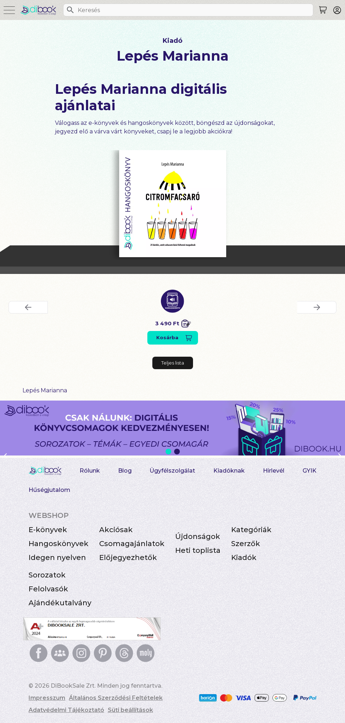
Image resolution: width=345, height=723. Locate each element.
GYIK (309, 470)
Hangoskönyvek (58, 543)
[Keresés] (70, 10)
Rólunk (90, 470)
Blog (125, 470)
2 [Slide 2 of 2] (177, 451)
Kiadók (244, 557)
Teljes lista (172, 363)
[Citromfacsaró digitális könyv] (172, 203)
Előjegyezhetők (128, 557)
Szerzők (245, 543)
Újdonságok (197, 536)
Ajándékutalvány (60, 603)
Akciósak (116, 529)
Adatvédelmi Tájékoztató (66, 710)
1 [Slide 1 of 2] (168, 451)
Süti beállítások (130, 710)
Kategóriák (251, 529)
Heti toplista (197, 550)
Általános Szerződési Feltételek (116, 697)
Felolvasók (48, 589)
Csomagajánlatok (131, 543)
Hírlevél (273, 470)
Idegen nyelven (57, 557)
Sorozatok (47, 575)
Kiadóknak (229, 470)
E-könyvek (48, 529)
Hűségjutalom (49, 490)
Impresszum (47, 697)
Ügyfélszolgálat (172, 470)
